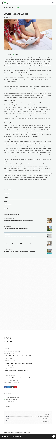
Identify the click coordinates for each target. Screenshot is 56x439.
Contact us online (10, 402)
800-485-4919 (46, 419)
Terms (29, 432)
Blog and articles (10, 404)
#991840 (47, 414)
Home (5, 7)
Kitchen (6, 197)
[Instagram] (12, 387)
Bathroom (6, 194)
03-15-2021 (8, 54)
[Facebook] (5, 387)
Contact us (20, 432)
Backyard (6, 208)
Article (17, 7)
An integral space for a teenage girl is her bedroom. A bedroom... (28, 243)
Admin (16, 54)
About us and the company (13, 397)
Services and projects (11, 399)
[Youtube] (15, 387)
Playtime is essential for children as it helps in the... (28, 228)
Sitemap (8, 406)
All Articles (11, 7)
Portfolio (5, 436)
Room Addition (8, 205)
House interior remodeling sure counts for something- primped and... (28, 251)
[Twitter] (8, 387)
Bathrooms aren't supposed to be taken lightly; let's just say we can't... (28, 236)
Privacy (25, 432)
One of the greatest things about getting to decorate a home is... (28, 220)
